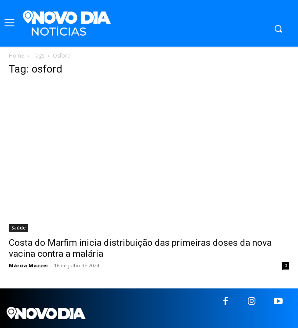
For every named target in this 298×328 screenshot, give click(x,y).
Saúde (18, 228)
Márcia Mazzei (28, 265)
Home (16, 55)
